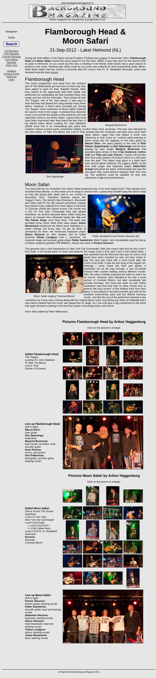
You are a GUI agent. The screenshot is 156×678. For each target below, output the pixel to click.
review (103, 58)
